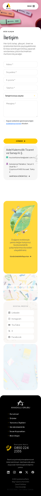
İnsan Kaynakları (17, 431)
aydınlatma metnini (13, 123)
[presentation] (20, 131)
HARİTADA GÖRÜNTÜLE (19, 176)
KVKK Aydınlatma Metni (20, 479)
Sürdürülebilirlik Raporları (20, 256)
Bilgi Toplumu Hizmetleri (20, 482)
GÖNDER (20, 141)
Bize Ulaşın (15, 436)
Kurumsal (14, 414)
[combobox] (20, 96)
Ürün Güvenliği (20, 487)
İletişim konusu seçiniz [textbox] (14, 96)
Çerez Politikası (20, 484)
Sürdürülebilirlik (17, 427)
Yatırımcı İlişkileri (18, 423)
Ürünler (13, 418)
